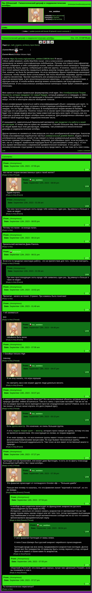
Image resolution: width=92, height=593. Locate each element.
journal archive (57, 19)
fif (49, 31)
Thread (16, 175)
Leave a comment (84, 150)
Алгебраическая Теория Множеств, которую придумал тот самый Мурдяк (44, 94)
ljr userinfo (55, 17)
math (13, 45)
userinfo (87, 4)
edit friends (44, 31)
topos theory (34, 45)
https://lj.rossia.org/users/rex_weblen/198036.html (32, 59)
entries (70, 4)
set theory (26, 45)
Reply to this (7, 175)
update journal (35, 31)
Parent (19, 195)
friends (81, 4)
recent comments (63, 31)
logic (8, 45)
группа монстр (18, 426)
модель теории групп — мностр (27, 431)
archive (76, 4)
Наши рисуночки (58, 15)
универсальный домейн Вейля (60, 136)
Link (3, 150)
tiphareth (53, 31)
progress (18, 45)
